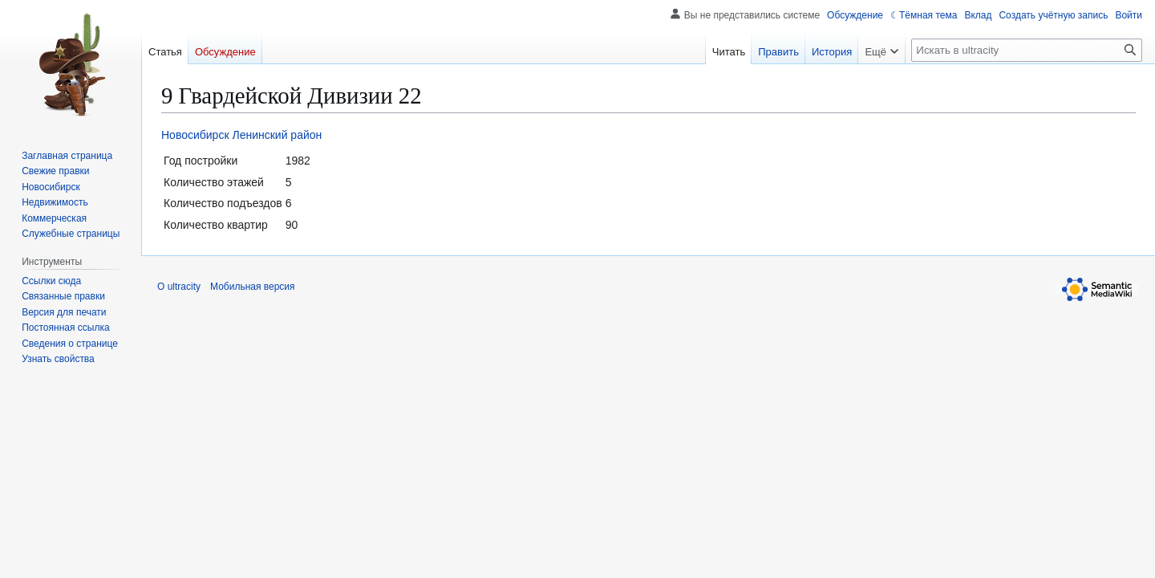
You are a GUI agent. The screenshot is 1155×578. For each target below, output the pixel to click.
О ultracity (179, 286)
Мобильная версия (252, 286)
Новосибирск (195, 134)
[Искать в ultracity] (1026, 50)
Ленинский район (277, 134)
